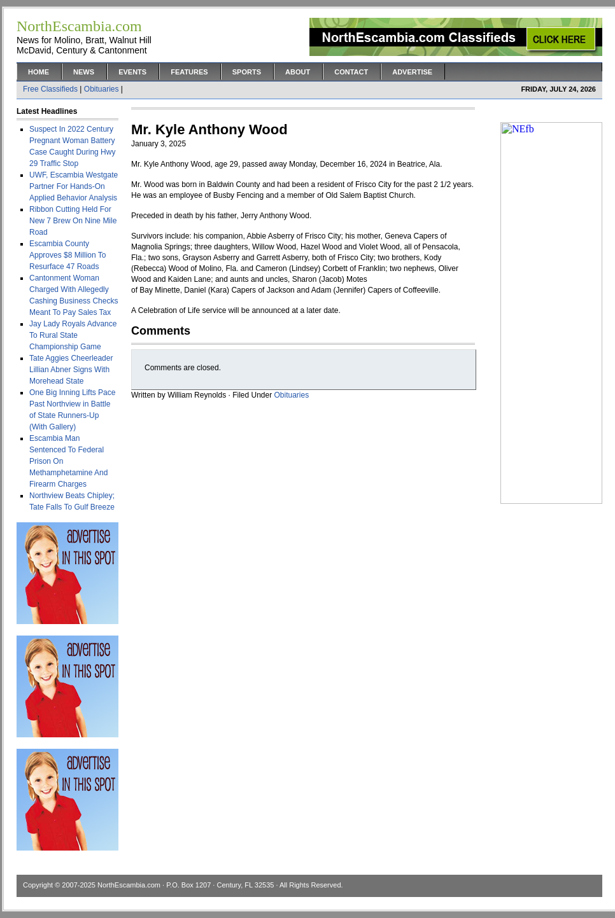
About (297, 72)
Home (38, 72)
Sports (246, 72)
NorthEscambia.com (128, 885)
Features (189, 72)
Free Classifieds (50, 89)
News (83, 72)
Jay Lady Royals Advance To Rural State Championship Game (73, 335)
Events (132, 72)
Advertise (412, 72)
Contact (351, 72)
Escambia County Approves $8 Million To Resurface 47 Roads (67, 255)
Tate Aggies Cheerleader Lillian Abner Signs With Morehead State (71, 370)
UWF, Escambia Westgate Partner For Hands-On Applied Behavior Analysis (73, 186)
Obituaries (101, 89)
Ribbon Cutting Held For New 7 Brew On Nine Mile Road (73, 221)
